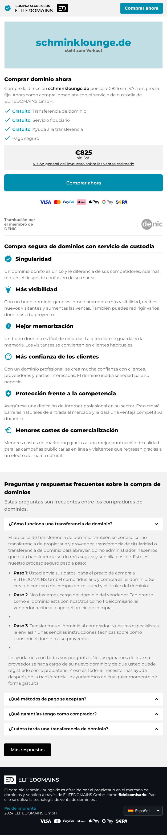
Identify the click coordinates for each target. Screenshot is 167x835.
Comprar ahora (141, 8)
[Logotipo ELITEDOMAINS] (83, 780)
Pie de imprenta (20, 808)
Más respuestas (27, 749)
